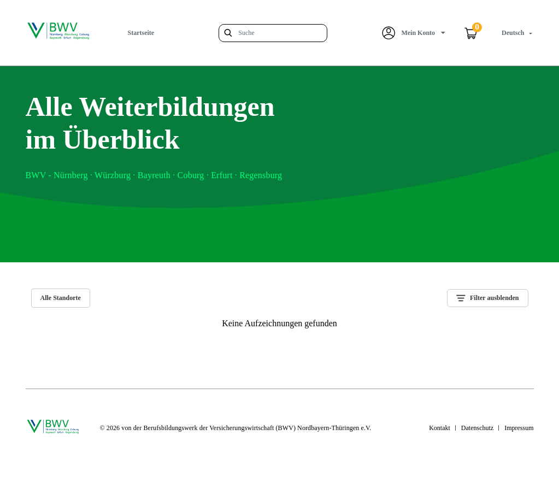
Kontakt (439, 428)
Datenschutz (477, 428)
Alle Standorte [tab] (60, 298)
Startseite (141, 33)
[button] (414, 33)
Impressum (518, 428)
